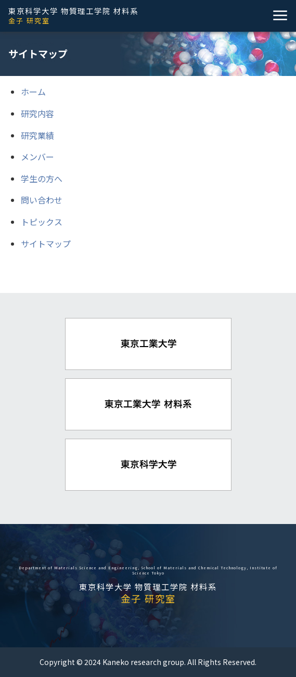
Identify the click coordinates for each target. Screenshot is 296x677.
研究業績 (37, 135)
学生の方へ (41, 178)
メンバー (37, 156)
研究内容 (37, 113)
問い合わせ (41, 200)
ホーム (33, 91)
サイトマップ (46, 243)
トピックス (41, 221)
